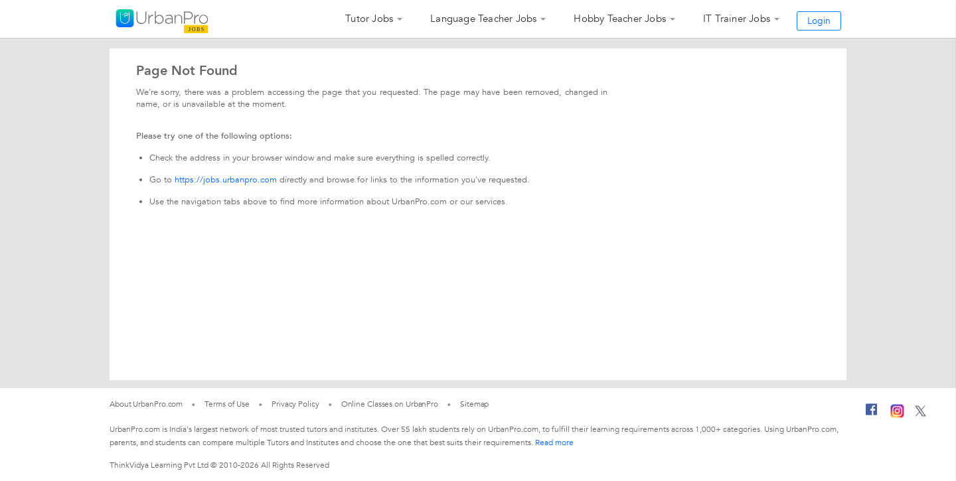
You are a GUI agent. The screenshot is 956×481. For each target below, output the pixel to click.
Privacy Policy (295, 404)
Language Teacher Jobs (483, 18)
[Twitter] (920, 414)
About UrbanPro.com (146, 404)
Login (819, 21)
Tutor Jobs (369, 18)
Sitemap (474, 404)
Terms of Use (227, 404)
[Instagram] (897, 415)
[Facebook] (872, 414)
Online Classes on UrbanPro (389, 404)
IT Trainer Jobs (736, 18)
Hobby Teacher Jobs (620, 18)
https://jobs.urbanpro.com (226, 180)
